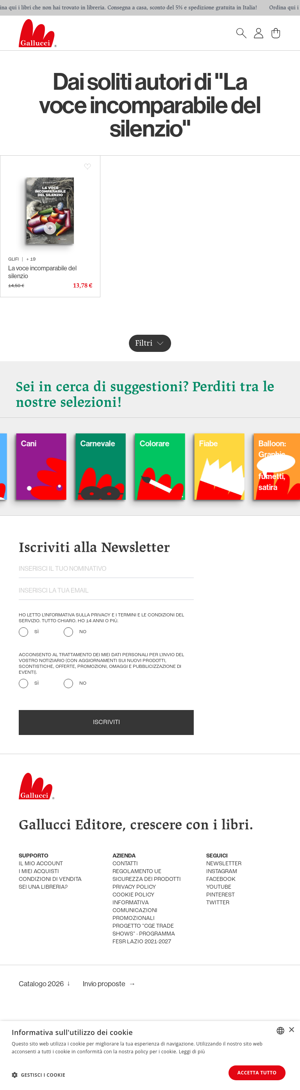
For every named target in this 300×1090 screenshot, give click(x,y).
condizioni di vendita (50, 879)
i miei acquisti (39, 872)
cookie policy (133, 895)
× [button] (291, 1030)
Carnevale (106, 443)
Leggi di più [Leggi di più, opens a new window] (192, 1051)
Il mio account (41, 864)
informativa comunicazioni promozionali (134, 910)
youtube (218, 887)
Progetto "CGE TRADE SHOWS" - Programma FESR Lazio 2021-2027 (143, 934)
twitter (217, 903)
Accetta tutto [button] (257, 1072)
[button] (38, 1075)
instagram (221, 872)
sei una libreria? (43, 887)
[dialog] (150, 1055)
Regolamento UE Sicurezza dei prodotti (146, 875)
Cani (37, 443)
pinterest (220, 895)
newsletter (223, 864)
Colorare (164, 443)
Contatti (125, 864)
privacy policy (134, 887)
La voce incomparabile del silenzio (42, 272)
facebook (221, 879)
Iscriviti (106, 722)
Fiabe (217, 443)
